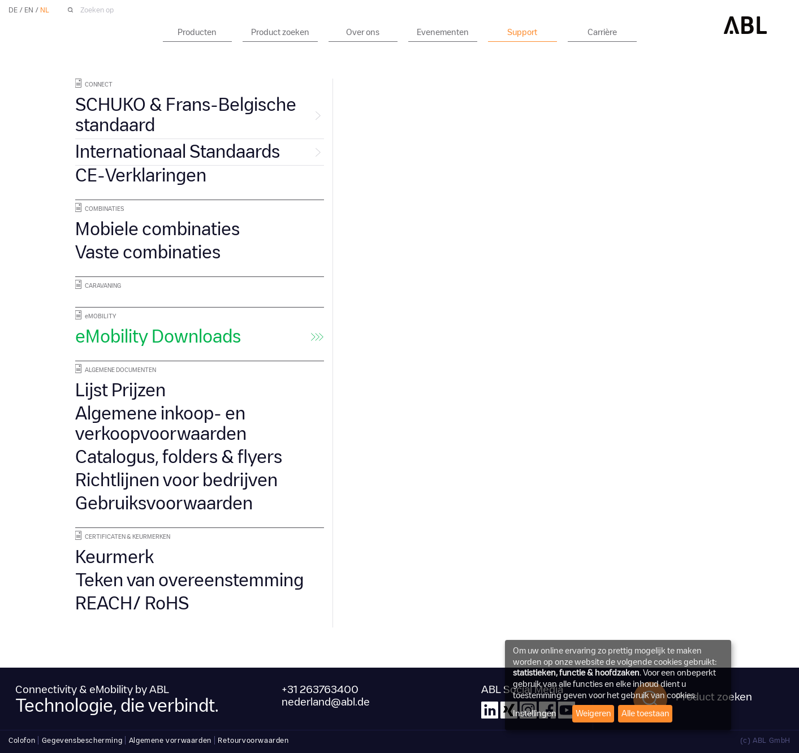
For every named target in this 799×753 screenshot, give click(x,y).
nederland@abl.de (326, 702)
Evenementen (443, 32)
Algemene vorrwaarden (170, 740)
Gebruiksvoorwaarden (164, 503)
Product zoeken (280, 32)
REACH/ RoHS (132, 603)
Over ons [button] (362, 32)
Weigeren (593, 713)
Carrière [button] (602, 32)
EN (28, 10)
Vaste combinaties (148, 252)
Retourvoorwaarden (253, 740)
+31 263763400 (320, 689)
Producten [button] (197, 32)
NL (44, 10)
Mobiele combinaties (157, 229)
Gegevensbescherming (82, 740)
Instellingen (534, 713)
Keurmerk (114, 557)
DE (13, 10)
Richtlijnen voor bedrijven (176, 480)
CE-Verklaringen (140, 175)
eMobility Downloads (158, 336)
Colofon (21, 740)
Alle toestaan (645, 713)
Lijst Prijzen (120, 390)
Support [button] (522, 32)
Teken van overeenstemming (189, 580)
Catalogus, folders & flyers (178, 457)
